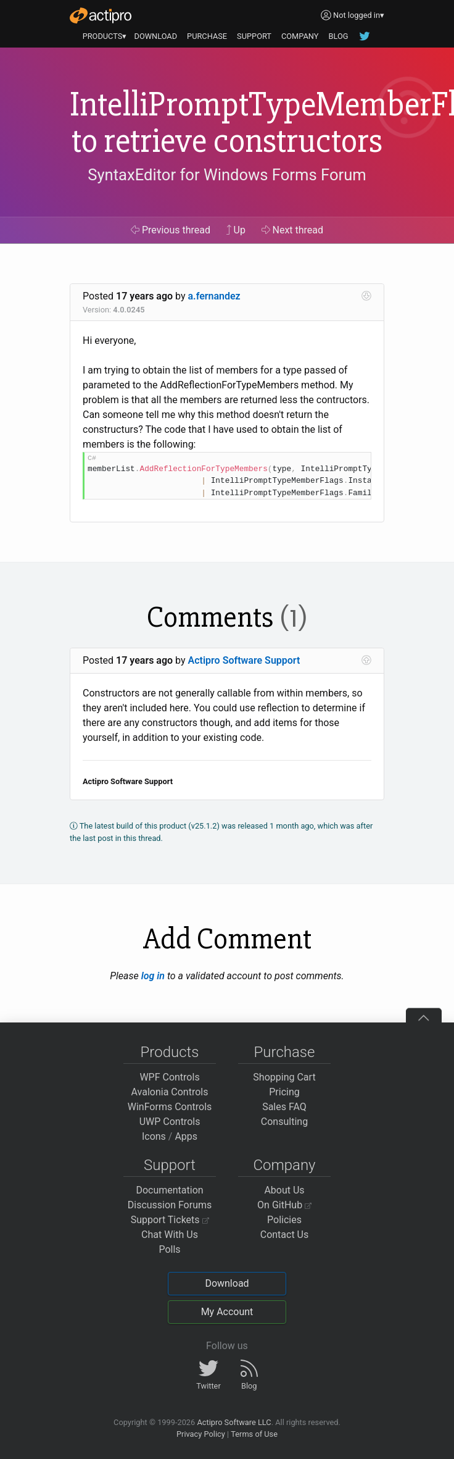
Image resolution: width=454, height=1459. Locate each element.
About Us (284, 1190)
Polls (169, 1249)
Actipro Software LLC (234, 1422)
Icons (154, 1136)
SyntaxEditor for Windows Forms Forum (227, 174)
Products (170, 1052)
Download (227, 1283)
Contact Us (284, 1234)
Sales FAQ (284, 1107)
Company (284, 1165)
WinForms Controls (170, 1107)
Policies (284, 1220)
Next (293, 230)
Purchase (284, 1052)
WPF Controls (169, 1077)
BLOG (338, 36)
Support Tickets (170, 1220)
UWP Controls (169, 1121)
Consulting (284, 1121)
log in (153, 976)
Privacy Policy (200, 1434)
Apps (186, 1136)
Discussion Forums (170, 1205)
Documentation (169, 1190)
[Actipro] (100, 15)
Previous (170, 230)
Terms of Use (254, 1434)
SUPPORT (254, 36)
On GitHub (284, 1205)
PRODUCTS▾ (105, 36)
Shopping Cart (284, 1077)
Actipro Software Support (244, 660)
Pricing (284, 1092)
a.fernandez (214, 296)
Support (170, 1165)
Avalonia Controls (169, 1092)
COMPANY (300, 36)
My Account (227, 1312)
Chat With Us (169, 1234)
